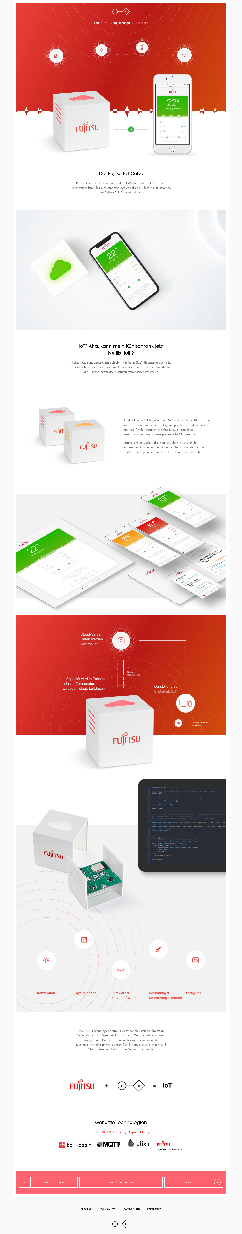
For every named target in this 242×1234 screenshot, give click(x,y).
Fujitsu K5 (120, 1132)
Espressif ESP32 (139, 1132)
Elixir (96, 1132)
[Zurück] (48, 1182)
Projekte (100, 23)
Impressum (154, 1209)
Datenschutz (131, 1209)
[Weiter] (193, 1182)
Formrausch (121, 23)
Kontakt (142, 23)
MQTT (106, 1132)
